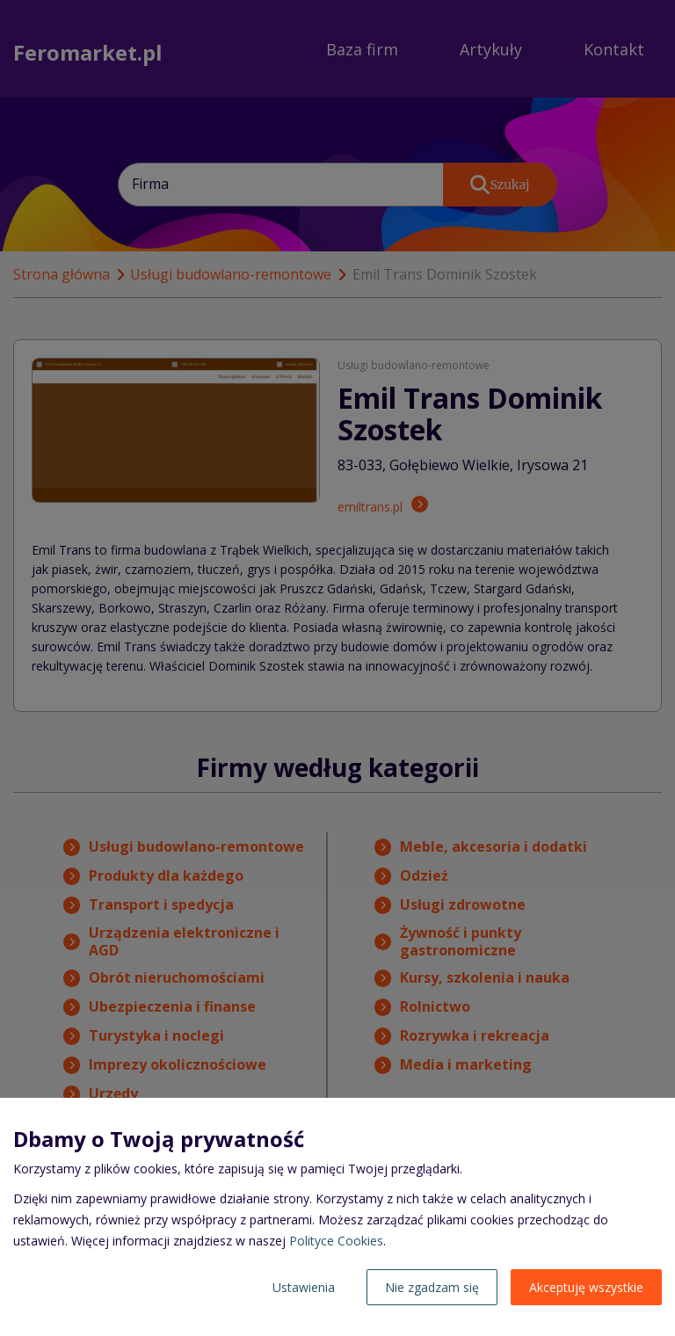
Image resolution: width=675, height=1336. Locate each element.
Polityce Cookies (336, 1240)
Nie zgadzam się (432, 1287)
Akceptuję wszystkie (586, 1287)
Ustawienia (303, 1287)
